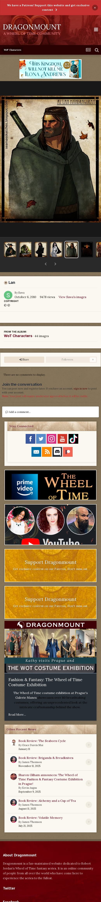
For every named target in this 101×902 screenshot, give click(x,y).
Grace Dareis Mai (32, 735)
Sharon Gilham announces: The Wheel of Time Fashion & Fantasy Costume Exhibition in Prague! (50, 769)
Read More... (17, 704)
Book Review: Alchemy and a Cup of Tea (47, 790)
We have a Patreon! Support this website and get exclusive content (48, 8)
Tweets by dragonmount (20, 885)
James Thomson (32, 752)
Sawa (21, 282)
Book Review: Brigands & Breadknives (45, 748)
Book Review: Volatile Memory (40, 807)
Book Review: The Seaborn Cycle (42, 731)
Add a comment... (17, 402)
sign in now (80, 378)
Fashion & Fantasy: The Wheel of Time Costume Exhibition (45, 672)
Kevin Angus (29, 777)
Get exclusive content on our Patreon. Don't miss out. (50, 559)
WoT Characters (18, 326)
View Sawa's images (72, 287)
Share (24, 349)
